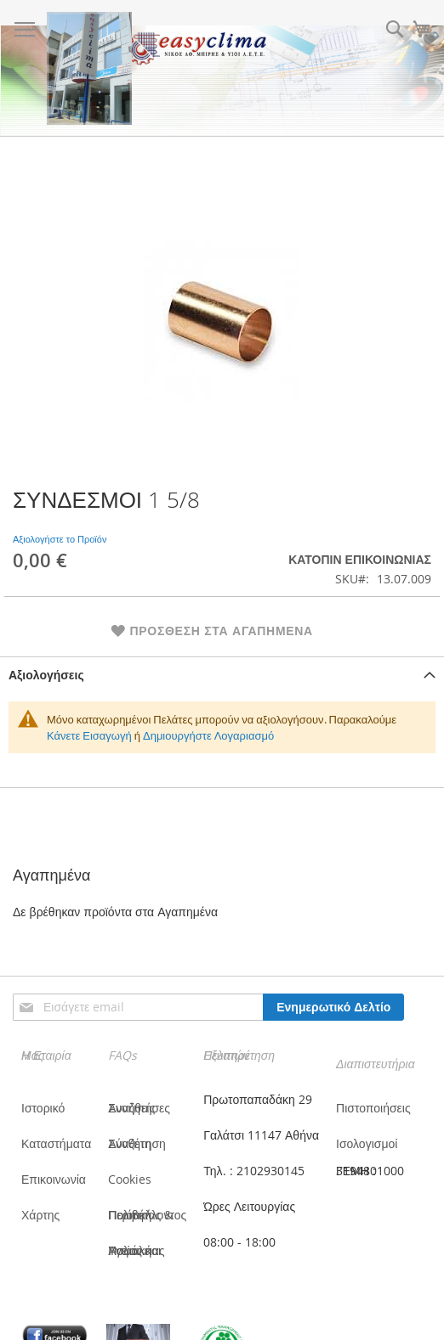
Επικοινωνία (53, 1179)
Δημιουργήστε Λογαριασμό (208, 735)
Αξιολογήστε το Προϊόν (59, 538)
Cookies (129, 1179)
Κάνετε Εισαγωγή (89, 735)
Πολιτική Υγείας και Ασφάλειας (136, 1250)
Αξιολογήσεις (46, 675)
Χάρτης (40, 1215)
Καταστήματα (56, 1143)
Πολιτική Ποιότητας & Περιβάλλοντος (147, 1215)
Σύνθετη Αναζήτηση (137, 1143)
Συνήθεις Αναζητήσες (139, 1108)
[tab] (222, 674)
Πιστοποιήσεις (373, 1108)
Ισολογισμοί (366, 1143)
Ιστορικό (43, 1108)
